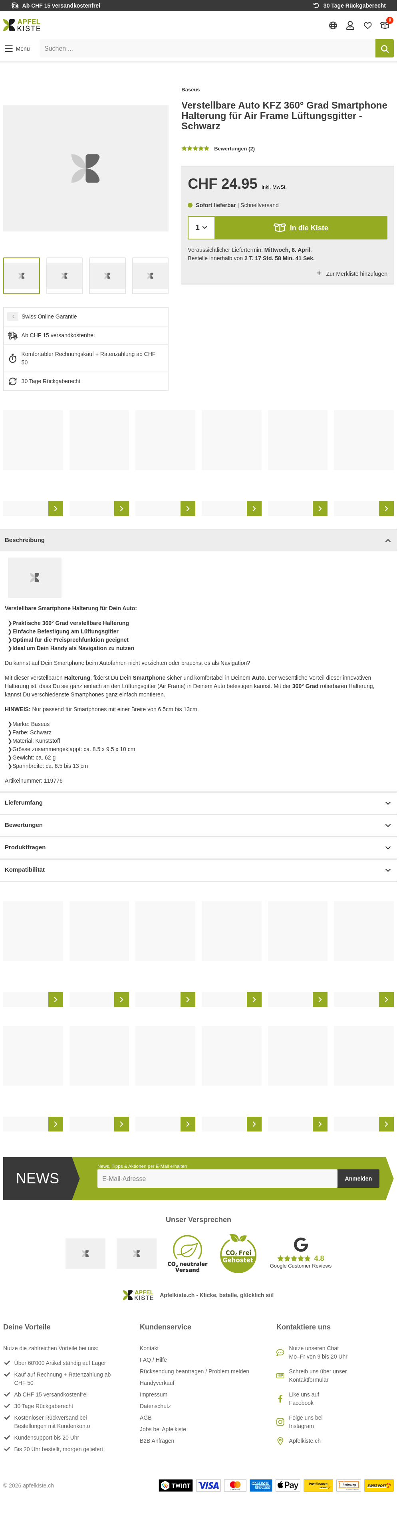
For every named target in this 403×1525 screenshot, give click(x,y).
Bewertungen (198, 825)
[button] (16, 49)
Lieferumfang (198, 803)
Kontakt (149, 1348)
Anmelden (358, 1178)
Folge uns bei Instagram (306, 1421)
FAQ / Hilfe (153, 1360)
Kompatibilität (198, 870)
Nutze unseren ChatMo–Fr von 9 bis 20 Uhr (318, 1352)
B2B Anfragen (157, 1441)
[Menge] (201, 228)
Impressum (153, 1394)
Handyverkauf (157, 1383)
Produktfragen (198, 848)
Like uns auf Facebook (304, 1398)
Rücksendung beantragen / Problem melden (194, 1371)
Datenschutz (155, 1406)
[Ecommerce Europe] (137, 1254)
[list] (86, 168)
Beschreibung (198, 540)
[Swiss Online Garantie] (85, 1254)
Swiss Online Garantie (49, 316)
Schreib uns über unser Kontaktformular (318, 1375)
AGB (146, 1417)
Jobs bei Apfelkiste (163, 1429)
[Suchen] (384, 48)
